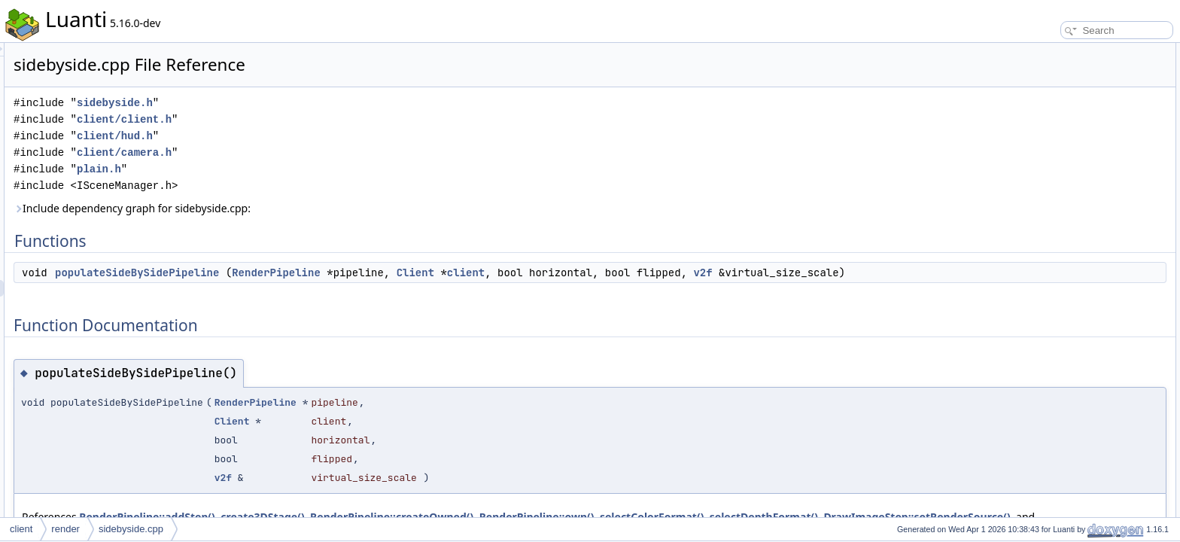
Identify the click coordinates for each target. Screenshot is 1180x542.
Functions (1031, 51)
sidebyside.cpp (131, 528)
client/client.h (312, 119)
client (654, 272)
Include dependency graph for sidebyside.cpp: (320, 208)
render (65, 528)
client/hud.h (303, 136)
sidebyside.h (303, 103)
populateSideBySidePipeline (325, 272)
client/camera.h (312, 152)
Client (603, 272)
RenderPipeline (464, 272)
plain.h (287, 169)
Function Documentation (1061, 84)
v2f (890, 272)
